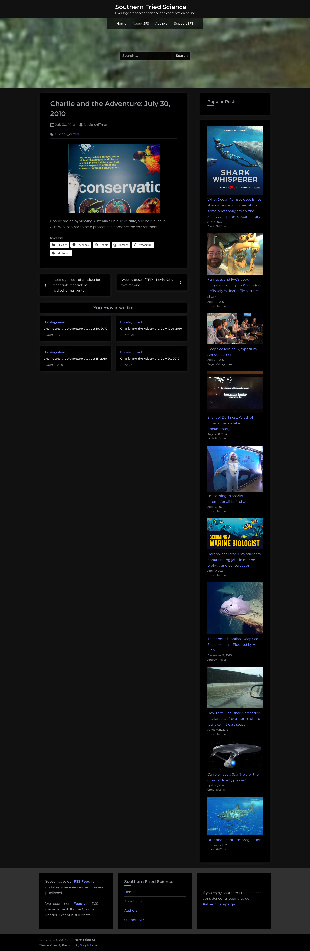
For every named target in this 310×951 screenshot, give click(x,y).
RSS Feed (82, 881)
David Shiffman (96, 124)
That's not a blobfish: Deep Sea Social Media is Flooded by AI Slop (232, 644)
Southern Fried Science (150, 6)
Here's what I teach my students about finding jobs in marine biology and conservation (234, 559)
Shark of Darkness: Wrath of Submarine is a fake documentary (230, 423)
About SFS (141, 23)
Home (121, 23)
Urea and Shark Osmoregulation (234, 840)
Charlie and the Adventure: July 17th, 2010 (151, 329)
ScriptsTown (88, 945)
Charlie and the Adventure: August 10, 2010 (75, 329)
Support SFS (184, 23)
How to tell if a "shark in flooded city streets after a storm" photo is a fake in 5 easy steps (233, 718)
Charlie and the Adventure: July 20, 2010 (150, 359)
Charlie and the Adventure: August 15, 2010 (75, 359)
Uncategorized (67, 134)
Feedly (79, 904)
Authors (161, 23)
